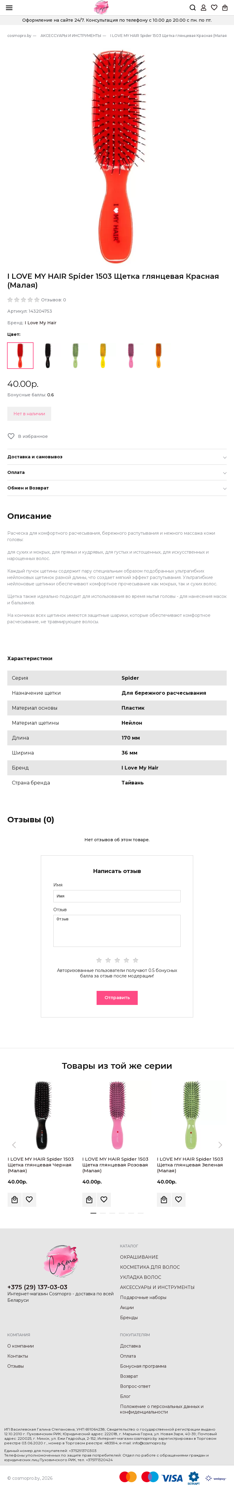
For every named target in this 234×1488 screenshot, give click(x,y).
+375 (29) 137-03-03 (37, 1287)
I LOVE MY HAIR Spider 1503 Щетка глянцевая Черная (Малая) (41, 1164)
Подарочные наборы (143, 1297)
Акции (127, 1307)
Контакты (17, 1356)
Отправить (117, 997)
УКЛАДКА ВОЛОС (140, 1277)
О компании (20, 1346)
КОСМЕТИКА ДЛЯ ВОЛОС (150, 1267)
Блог (125, 1396)
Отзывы (15, 1366)
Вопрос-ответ (135, 1386)
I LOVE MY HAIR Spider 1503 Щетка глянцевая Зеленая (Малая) (190, 1164)
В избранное (33, 436)
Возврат (129, 1376)
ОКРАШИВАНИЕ (139, 1257)
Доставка (130, 1346)
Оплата (128, 1356)
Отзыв (60, 909)
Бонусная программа (143, 1366)
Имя (57, 885)
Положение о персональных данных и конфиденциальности (162, 1409)
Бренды (129, 1317)
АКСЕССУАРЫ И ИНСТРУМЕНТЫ (157, 1287)
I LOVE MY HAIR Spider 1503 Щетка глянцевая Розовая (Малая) (115, 1164)
